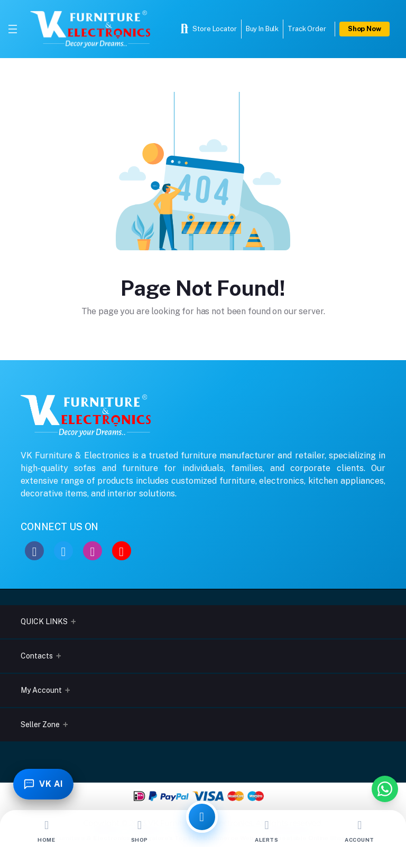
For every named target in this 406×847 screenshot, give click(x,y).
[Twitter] (63, 550)
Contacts (37, 656)
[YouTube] (121, 550)
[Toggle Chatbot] (44, 783)
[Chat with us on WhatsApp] (385, 789)
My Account (41, 690)
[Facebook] (34, 550)
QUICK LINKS (44, 621)
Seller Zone (40, 724)
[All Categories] (202, 817)
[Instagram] (92, 550)
